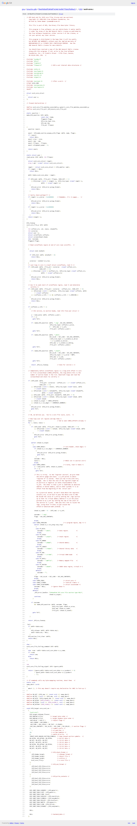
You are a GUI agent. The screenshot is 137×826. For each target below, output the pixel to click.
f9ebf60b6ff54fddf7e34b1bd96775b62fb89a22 (57, 9)
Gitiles (11, 823)
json (133, 823)
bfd (80, 9)
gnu (23, 9)
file (60, 14)
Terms (22, 823)
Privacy (16, 823)
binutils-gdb (32, 9)
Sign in (133, 3)
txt (129, 823)
